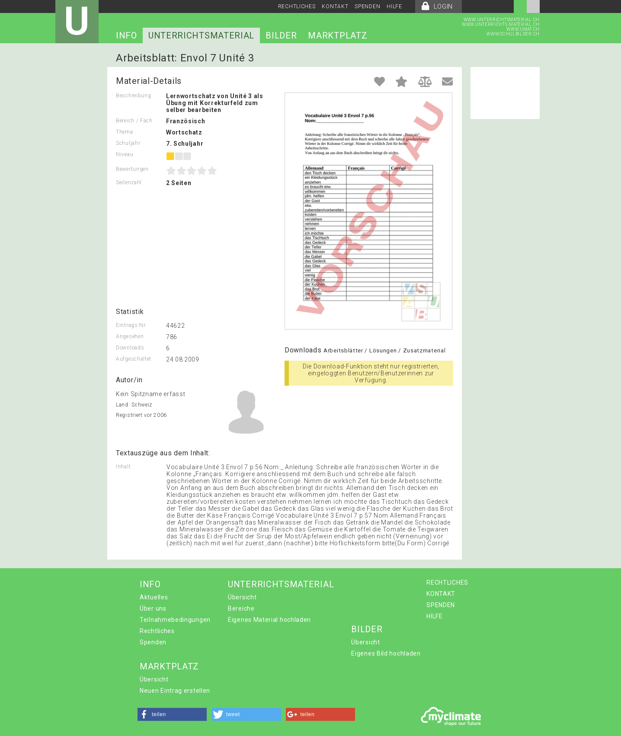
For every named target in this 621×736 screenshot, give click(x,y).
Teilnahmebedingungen (175, 619)
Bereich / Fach (134, 121)
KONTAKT (335, 6)
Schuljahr (128, 143)
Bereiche (241, 608)
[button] (172, 714)
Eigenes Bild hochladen (385, 653)
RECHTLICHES (297, 6)
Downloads (130, 348)
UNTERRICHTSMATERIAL (201, 35)
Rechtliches (157, 630)
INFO (126, 35)
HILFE (394, 6)
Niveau (124, 154)
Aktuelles (154, 597)
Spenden (153, 642)
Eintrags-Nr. (131, 325)
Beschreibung (133, 96)
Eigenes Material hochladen (269, 619)
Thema (124, 132)
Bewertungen (132, 169)
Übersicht (242, 597)
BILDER (281, 35)
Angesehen (130, 336)
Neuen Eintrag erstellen (175, 690)
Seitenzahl (129, 182)
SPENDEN (367, 6)
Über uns (153, 608)
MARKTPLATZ (337, 35)
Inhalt (123, 467)
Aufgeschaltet (133, 359)
